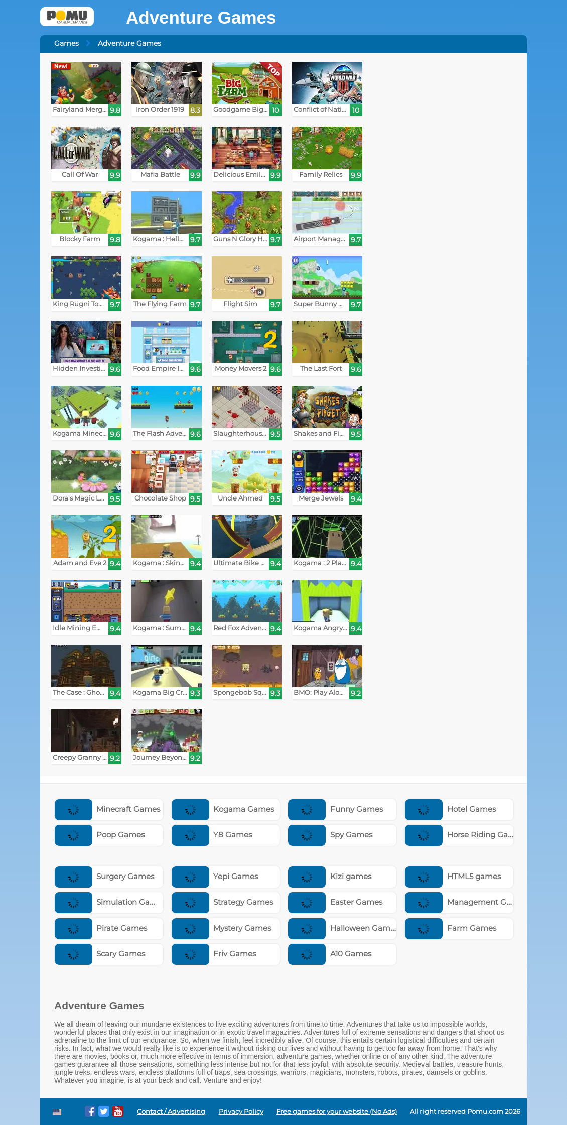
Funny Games (335, 809)
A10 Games (329, 953)
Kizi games (329, 876)
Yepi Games (215, 876)
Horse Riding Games (464, 834)
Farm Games (450, 928)
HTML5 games (453, 876)
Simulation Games (110, 902)
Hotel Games (450, 809)
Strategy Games (222, 902)
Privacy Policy (241, 1111)
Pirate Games (101, 928)
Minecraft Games (108, 809)
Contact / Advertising (171, 1111)
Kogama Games (223, 809)
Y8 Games (212, 834)
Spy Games (330, 834)
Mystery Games (221, 928)
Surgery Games (105, 876)
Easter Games (335, 902)
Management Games (466, 902)
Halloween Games (343, 928)
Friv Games (214, 953)
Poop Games (100, 834)
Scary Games (100, 953)
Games (66, 43)
